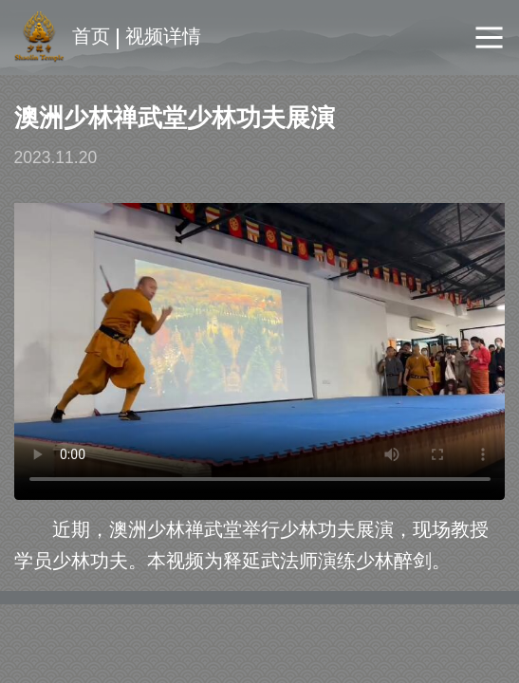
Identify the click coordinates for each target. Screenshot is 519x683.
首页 (91, 36)
